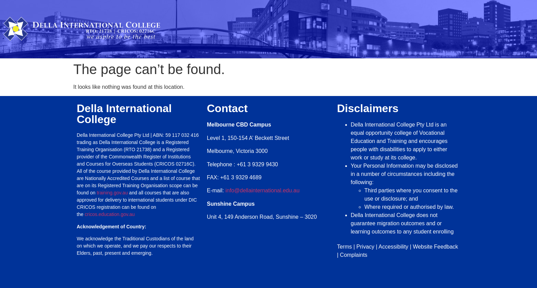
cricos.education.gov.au (110, 214)
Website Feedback (435, 247)
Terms (344, 247)
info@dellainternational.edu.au (262, 190)
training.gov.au (112, 192)
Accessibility (393, 247)
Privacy (365, 247)
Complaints (353, 255)
